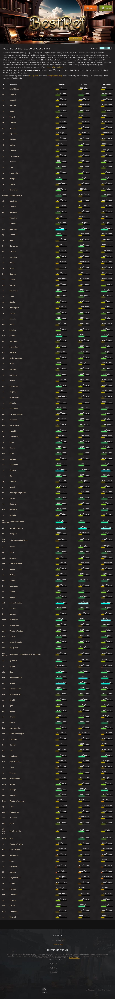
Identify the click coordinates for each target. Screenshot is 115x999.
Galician (13, 482)
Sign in (106, 8)
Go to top (44, 989)
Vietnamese (14, 162)
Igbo (11, 706)
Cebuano (13, 895)
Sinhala (13, 515)
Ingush (12, 580)
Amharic (13, 795)
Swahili (12, 336)
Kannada (13, 420)
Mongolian (14, 386)
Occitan (13, 609)
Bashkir (13, 614)
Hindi (12, 240)
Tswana (13, 900)
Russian (13, 106)
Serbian (13, 224)
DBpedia (53, 972)
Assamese (14, 409)
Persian (13, 139)
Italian (12, 145)
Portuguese (14, 156)
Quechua (13, 661)
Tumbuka (13, 911)
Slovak (12, 666)
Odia (11, 476)
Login (90, 8)
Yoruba (12, 883)
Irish (11, 751)
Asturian (13, 558)
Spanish (13, 100)
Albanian (13, 319)
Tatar (12, 767)
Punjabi (13, 431)
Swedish (13, 218)
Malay (12, 325)
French (12, 117)
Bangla (12, 179)
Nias (11, 672)
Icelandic (13, 739)
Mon (11, 838)
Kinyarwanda (15, 878)
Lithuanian (14, 437)
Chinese (13, 123)
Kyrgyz (12, 717)
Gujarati (13, 547)
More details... (74, 958)
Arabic (12, 111)
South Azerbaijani (17, 734)
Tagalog (13, 392)
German (13, 128)
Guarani (13, 597)
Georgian (13, 341)
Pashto (12, 498)
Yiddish (13, 470)
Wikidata (53, 968)
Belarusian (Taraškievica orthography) (25, 654)
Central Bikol (15, 762)
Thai (11, 167)
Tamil (12, 296)
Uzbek (12, 381)
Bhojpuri (13, 534)
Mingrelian (14, 648)
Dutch (12, 263)
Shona (12, 722)
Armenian (14, 235)
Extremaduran (15, 689)
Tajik (12, 807)
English (13, 95)
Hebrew (13, 274)
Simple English (16, 196)
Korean (13, 252)
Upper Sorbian (16, 678)
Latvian (13, 330)
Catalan (13, 302)
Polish (12, 184)
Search (76, 39)
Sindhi (12, 700)
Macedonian (15, 425)
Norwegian (14, 308)
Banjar (12, 711)
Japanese (14, 134)
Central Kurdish (16, 564)
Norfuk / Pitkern (16, 528)
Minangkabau (15, 694)
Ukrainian (14, 201)
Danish (12, 285)
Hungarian (14, 246)
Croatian (13, 257)
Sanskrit (13, 917)
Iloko (12, 552)
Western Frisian (16, 844)
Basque (13, 459)
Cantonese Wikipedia (19, 540)
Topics (30, 8)
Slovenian (14, 291)
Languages (17, 8)
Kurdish (13, 745)
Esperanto (14, 465)
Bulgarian (14, 212)
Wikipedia (53, 964)
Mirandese (14, 620)
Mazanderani (15, 779)
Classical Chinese (17, 522)
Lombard (13, 756)
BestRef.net (53, 950)
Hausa (12, 569)
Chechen (13, 504)
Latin (12, 442)
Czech (12, 280)
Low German (15, 850)
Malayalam (14, 347)
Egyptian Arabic (16, 414)
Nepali (12, 487)
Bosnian (13, 353)
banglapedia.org (55, 76)
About (41, 8)
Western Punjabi (16, 631)
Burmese (13, 229)
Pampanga (14, 812)
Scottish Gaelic (16, 642)
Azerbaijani (14, 397)
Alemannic (14, 855)
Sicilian (12, 906)
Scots (12, 454)
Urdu (12, 364)
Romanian (14, 190)
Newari (12, 784)
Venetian (13, 818)
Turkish (13, 151)
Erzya (12, 861)
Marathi (13, 369)
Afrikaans (14, 375)
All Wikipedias (15, 89)
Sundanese (14, 625)
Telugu (12, 313)
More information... (55, 67)
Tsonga (13, 790)
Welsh (12, 575)
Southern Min (15, 831)
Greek (12, 268)
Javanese (13, 867)
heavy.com (34, 76)
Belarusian (14, 586)
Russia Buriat (15, 728)
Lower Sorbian (16, 603)
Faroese (13, 773)
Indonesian (14, 173)
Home (4, 8)
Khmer (12, 448)
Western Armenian (17, 801)
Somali (12, 592)
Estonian (13, 403)
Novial (12, 683)
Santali (12, 637)
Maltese (13, 889)
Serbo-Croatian (16, 358)
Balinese (13, 510)
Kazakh (13, 872)
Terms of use (58, 944)
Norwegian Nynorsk (18, 493)
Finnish (13, 207)
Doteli (12, 823)
